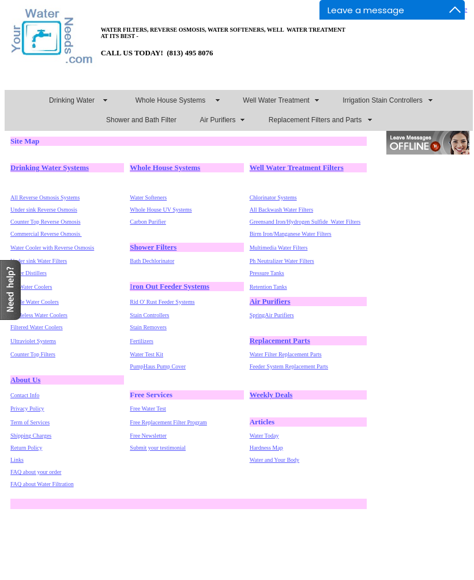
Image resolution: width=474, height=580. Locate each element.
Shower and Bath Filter (141, 120)
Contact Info (24, 395)
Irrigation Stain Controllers (383, 100)
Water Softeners (148, 197)
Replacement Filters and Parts (315, 120)
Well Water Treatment (276, 100)
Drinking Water (72, 100)
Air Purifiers (217, 120)
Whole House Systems (170, 100)
